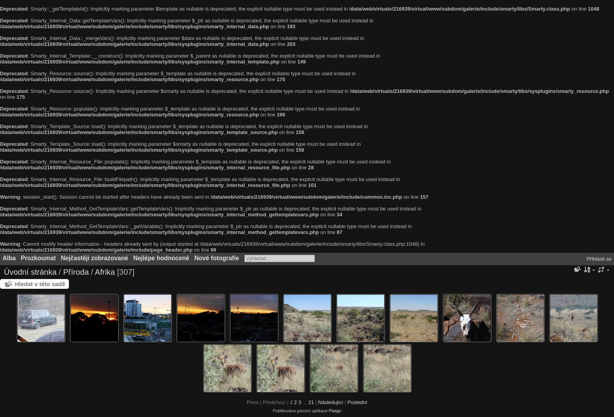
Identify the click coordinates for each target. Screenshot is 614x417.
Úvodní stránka (30, 272)
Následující (330, 402)
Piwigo (335, 410)
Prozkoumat (38, 258)
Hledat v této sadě (40, 284)
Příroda (76, 272)
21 (311, 402)
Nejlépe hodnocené (161, 258)
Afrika (105, 272)
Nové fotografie (216, 258)
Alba (9, 258)
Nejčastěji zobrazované (94, 258)
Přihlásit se (599, 259)
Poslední (357, 402)
